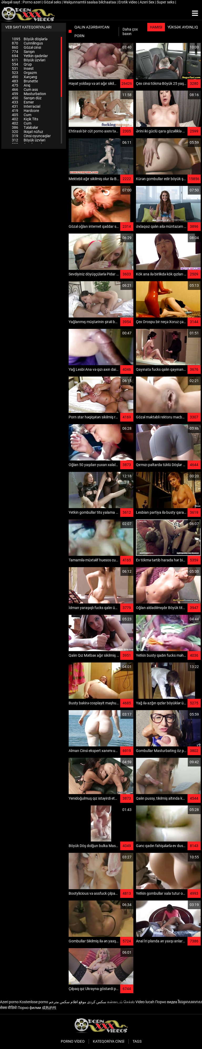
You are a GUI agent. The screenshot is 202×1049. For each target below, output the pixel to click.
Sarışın (23, 52)
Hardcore (25, 110)
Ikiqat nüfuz (27, 132)
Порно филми (29, 1008)
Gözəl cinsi (26, 47)
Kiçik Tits (25, 119)
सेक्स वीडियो (8, 1008)
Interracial (26, 106)
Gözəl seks (53, 2)
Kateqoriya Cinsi (108, 1041)
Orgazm (24, 73)
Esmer (23, 102)
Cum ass (25, 89)
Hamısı (156, 27)
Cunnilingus (27, 43)
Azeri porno (9, 1002)
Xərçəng (24, 77)
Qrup (22, 64)
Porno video (73, 1041)
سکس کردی (96, 1002)
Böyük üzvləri (28, 60)
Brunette (25, 81)
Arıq (21, 85)
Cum (21, 115)
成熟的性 (49, 1008)
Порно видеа (166, 1002)
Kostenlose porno (33, 1002)
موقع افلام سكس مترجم (67, 1002)
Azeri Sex (147, 2)
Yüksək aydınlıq (183, 27)
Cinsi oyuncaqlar (31, 136)
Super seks (166, 2)
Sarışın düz (27, 98)
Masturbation (29, 94)
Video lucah (144, 1002)
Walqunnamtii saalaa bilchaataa (90, 2)
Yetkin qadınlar (30, 56)
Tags (137, 1041)
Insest (23, 68)
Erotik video (128, 2)
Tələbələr (25, 127)
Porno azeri (32, 2)
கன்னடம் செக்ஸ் (121, 1002)
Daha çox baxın (130, 31)
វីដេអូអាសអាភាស (190, 1002)
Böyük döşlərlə (29, 39)
